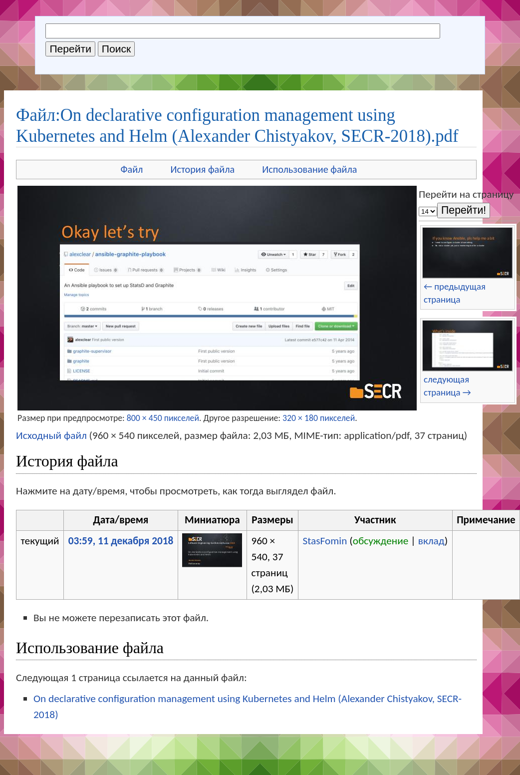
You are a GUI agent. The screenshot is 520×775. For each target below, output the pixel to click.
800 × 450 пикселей (163, 417)
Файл (131, 169)
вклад (431, 540)
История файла (202, 169)
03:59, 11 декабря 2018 (121, 540)
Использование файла (309, 169)
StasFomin (324, 540)
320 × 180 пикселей (318, 417)
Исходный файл (51, 435)
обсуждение (381, 540)
